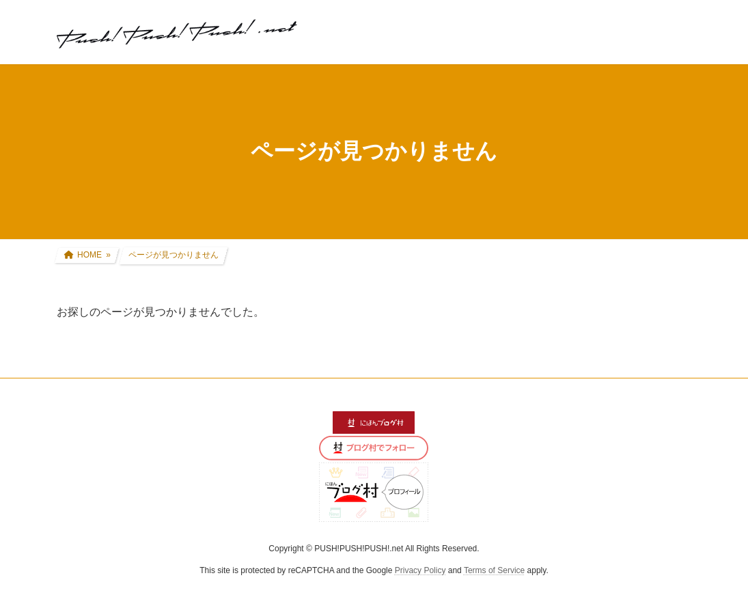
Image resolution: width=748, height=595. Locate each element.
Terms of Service (494, 570)
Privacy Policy (420, 570)
